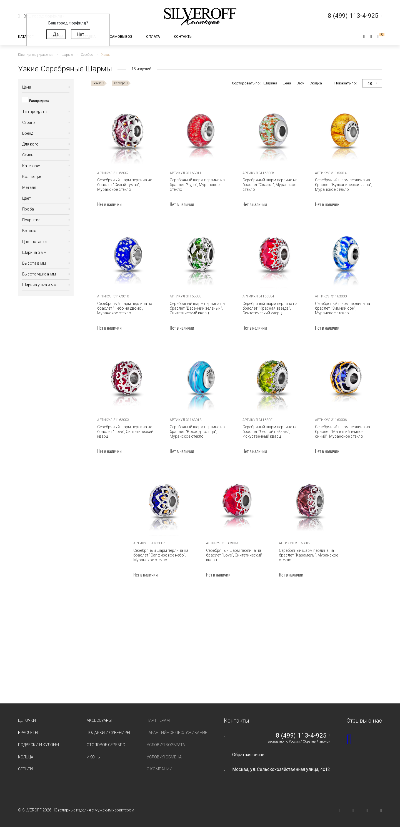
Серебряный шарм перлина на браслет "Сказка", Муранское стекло (270, 185)
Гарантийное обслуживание (177, 732)
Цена (287, 83)
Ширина (270, 83)
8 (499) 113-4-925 (301, 735)
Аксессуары (99, 720)
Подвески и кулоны (38, 745)
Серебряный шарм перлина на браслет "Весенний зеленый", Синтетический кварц (197, 308)
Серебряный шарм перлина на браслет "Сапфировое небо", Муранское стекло (160, 555)
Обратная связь (248, 754)
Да (56, 34)
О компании (159, 769)
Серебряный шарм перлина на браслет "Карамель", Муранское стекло (308, 555)
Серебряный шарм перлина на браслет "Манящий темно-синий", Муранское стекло (342, 431)
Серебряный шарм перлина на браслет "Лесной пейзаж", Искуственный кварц (270, 431)
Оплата (153, 36)
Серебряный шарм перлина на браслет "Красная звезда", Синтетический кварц (270, 308)
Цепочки (27, 720)
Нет (80, 34)
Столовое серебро (106, 745)
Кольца (25, 757)
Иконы (94, 757)
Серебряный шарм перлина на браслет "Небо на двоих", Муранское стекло (124, 308)
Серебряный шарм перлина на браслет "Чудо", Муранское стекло (197, 185)
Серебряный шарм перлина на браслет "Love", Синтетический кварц (125, 431)
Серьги (25, 769)
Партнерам (158, 720)
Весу (300, 83)
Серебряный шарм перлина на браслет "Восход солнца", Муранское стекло (197, 431)
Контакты (183, 36)
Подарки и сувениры (108, 732)
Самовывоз (121, 36)
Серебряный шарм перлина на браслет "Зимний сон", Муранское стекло (342, 308)
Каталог (26, 36)
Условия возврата (166, 745)
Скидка (315, 83)
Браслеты (28, 732)
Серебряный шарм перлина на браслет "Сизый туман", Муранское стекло (124, 185)
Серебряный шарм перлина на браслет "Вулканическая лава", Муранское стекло (343, 185)
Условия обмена (164, 757)
